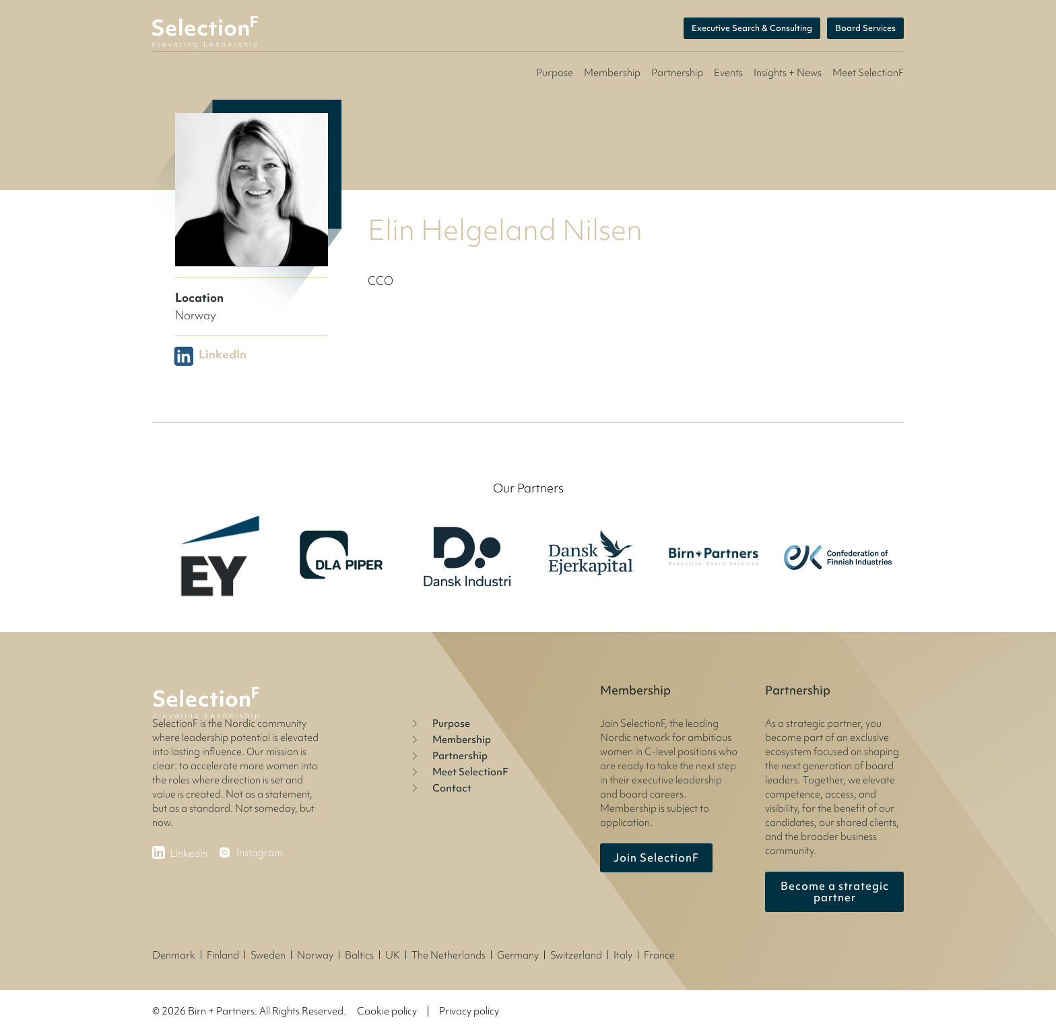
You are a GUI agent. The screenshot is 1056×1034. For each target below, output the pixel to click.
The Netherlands (448, 955)
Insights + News (788, 72)
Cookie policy (387, 1011)
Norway (315, 955)
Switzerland (576, 955)
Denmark (173, 955)
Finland (223, 955)
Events (728, 73)
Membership (612, 72)
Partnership (677, 72)
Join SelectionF (656, 857)
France (659, 955)
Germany (518, 955)
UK (392, 955)
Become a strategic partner (835, 891)
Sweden (268, 955)
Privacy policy (469, 1011)
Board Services (865, 28)
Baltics (359, 955)
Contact (439, 788)
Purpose (554, 72)
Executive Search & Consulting (752, 28)
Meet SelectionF (458, 772)
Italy (623, 955)
